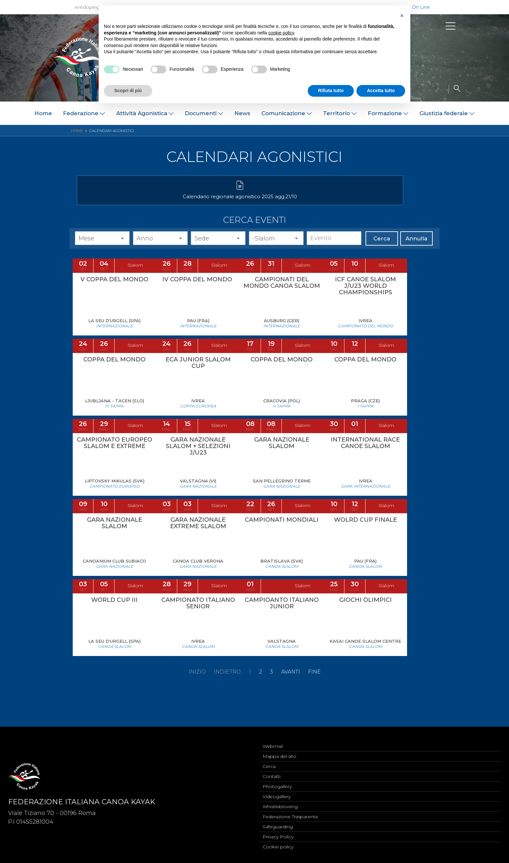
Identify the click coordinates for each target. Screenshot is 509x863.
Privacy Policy (278, 836)
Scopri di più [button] (128, 90)
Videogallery (277, 793)
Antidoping (87, 7)
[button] (402, 15)
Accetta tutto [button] (381, 90)
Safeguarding (278, 825)
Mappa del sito (279, 750)
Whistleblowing (280, 804)
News (242, 113)
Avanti (290, 702)
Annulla (416, 249)
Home (43, 113)
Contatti (271, 771)
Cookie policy (278, 846)
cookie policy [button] (281, 32)
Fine (314, 702)
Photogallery (277, 782)
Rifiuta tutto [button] (331, 90)
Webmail (273, 739)
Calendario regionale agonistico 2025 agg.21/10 (133, 203)
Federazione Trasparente (290, 814)
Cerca (381, 249)
